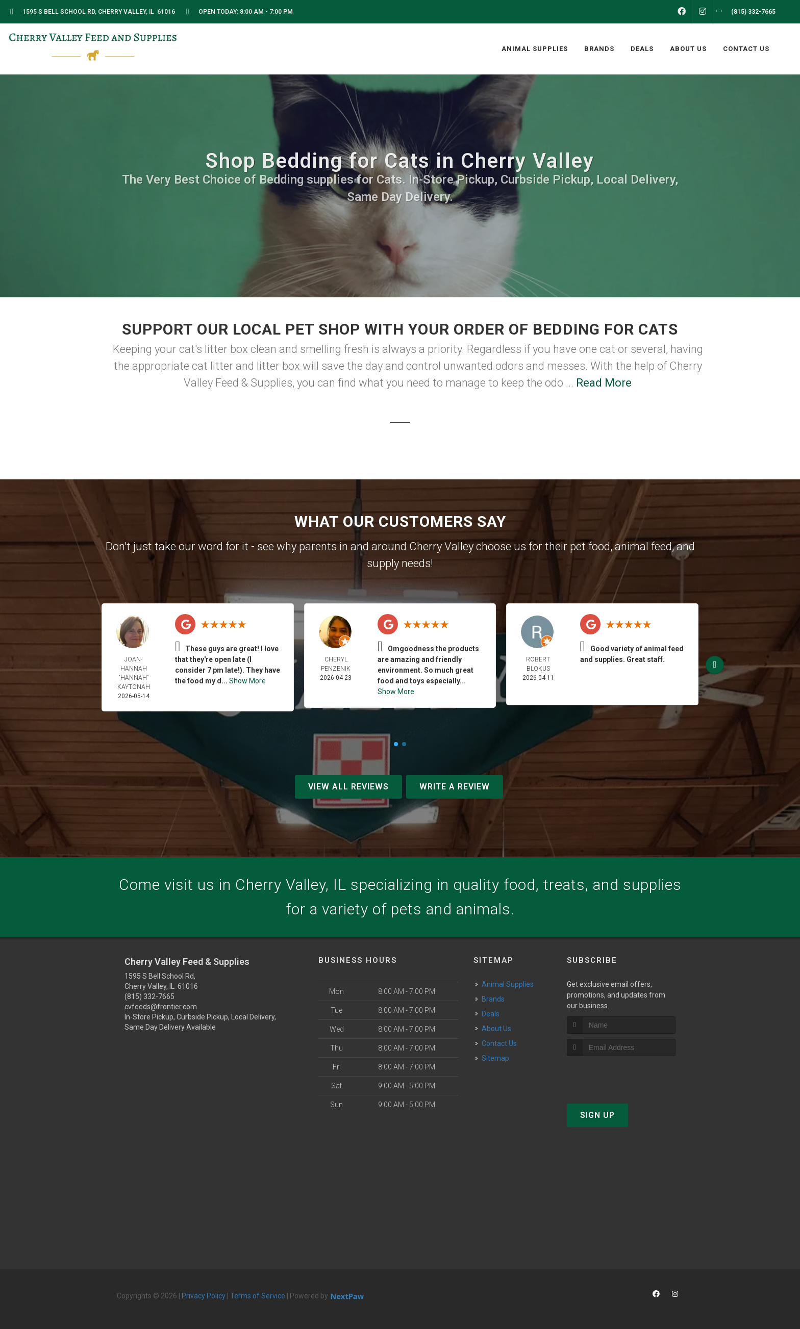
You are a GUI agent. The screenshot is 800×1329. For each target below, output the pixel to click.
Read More (604, 382)
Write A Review (454, 786)
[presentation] (621, 1075)
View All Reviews (348, 786)
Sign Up (597, 1115)
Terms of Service (257, 1296)
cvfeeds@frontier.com (160, 1007)
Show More (247, 681)
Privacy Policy (204, 1296)
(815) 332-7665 (149, 996)
